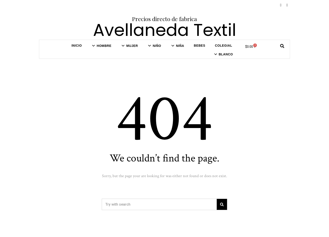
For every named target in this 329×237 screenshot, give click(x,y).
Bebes (199, 45)
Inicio (76, 45)
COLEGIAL (223, 45)
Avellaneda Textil (164, 30)
